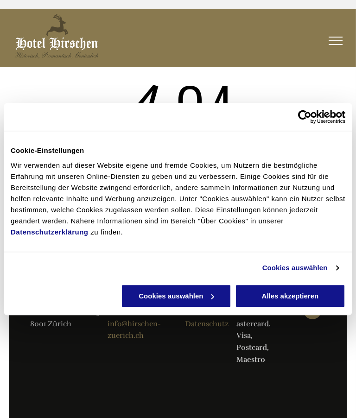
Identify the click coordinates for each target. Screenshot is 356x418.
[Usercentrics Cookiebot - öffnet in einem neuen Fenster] (304, 117)
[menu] (336, 41)
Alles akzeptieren (290, 296)
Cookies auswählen (295, 268)
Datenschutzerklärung (50, 232)
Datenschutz (207, 324)
